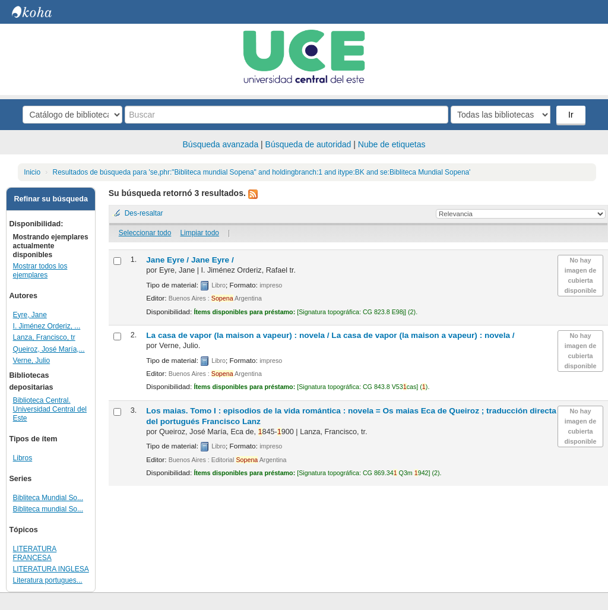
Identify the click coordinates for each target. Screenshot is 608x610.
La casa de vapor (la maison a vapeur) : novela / (330, 335)
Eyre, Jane (30, 315)
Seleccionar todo (145, 233)
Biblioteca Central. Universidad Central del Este (50, 409)
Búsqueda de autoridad (308, 144)
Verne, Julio (31, 360)
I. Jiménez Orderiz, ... (47, 326)
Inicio (32, 172)
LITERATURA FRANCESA (35, 553)
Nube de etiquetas (392, 144)
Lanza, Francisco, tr (44, 337)
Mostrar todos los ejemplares (40, 270)
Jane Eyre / (189, 259)
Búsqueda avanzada (221, 144)
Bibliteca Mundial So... (48, 498)
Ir (571, 114)
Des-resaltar (144, 213)
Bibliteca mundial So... (48, 509)
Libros (23, 458)
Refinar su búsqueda (51, 199)
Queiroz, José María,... (49, 349)
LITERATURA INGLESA (51, 569)
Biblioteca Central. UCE (41, 12)
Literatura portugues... (48, 580)
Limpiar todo (199, 233)
